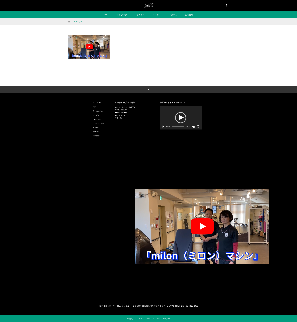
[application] (181, 117)
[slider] (178, 126)
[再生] (163, 126)
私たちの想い (122, 14)
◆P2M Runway (121, 110)
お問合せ (189, 14)
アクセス (157, 14)
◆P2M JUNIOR (121, 112)
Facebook (226, 5)
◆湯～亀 (118, 118)
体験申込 (173, 14)
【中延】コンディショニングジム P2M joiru (153, 318)
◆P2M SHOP (120, 115)
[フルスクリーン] (198, 126)
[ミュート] (193, 126)
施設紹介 (97, 119)
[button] (180, 117)
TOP (106, 14)
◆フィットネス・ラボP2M (125, 107)
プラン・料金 (99, 123)
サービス (140, 14)
